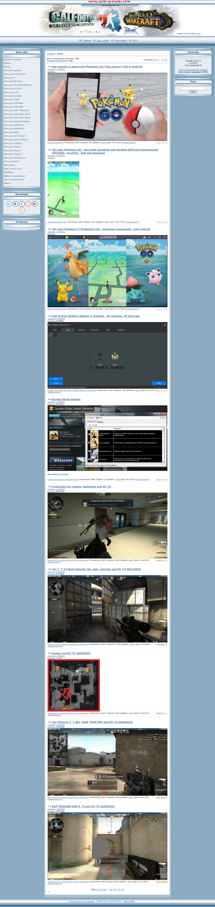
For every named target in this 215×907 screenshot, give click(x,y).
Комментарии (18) (55, 883)
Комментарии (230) (55, 646)
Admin (103, 143)
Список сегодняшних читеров (193, 70)
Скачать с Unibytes (56, 69)
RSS (199, 34)
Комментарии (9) (54, 715)
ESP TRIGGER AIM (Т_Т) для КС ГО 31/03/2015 (83, 806)
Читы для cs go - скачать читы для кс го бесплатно (68, 560)
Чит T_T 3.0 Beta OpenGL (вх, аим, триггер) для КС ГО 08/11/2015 (96, 569)
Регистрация (121, 40)
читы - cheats (103, 40)
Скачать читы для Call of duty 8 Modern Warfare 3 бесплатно (72, 390)
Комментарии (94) (55, 799)
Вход (135, 40)
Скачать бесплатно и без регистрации (63, 479)
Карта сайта (129, 901)
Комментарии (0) (129, 143)
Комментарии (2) (54, 392)
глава (117, 479)
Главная (87, 40)
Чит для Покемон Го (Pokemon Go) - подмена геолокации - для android (101, 229)
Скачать (51, 71)
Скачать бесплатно (55, 143)
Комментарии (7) (54, 562)
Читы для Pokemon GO (57, 222)
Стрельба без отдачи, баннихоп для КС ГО (81, 486)
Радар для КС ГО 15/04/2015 (71, 653)
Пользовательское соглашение (82, 901)
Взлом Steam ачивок (66, 399)
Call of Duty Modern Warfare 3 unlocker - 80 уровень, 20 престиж (96, 316)
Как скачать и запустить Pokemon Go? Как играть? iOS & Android (97, 66)
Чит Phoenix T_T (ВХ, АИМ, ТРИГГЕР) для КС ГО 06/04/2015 (92, 722)
